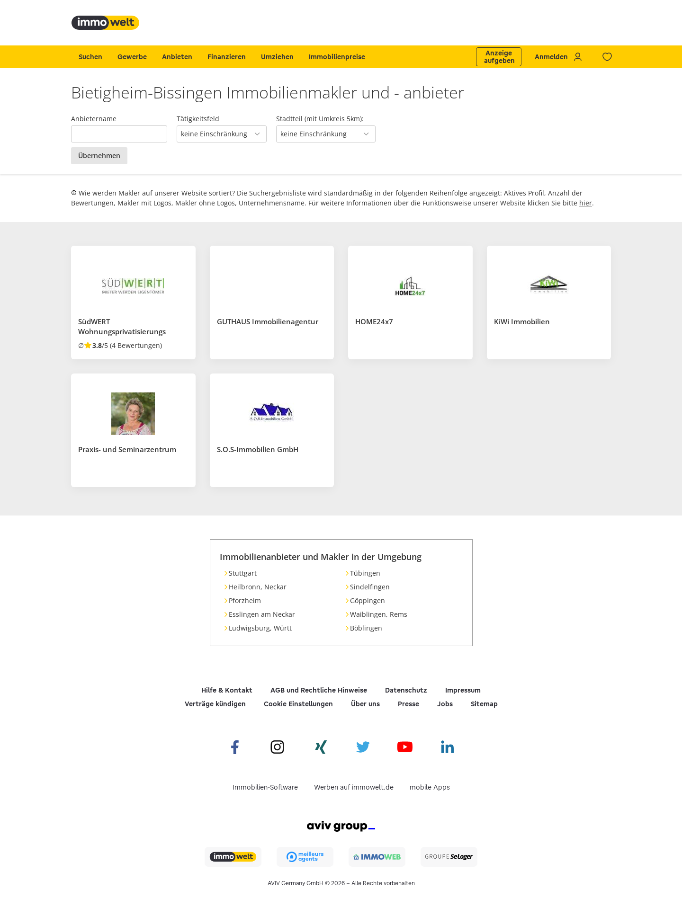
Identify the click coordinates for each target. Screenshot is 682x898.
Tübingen (365, 573)
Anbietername (94, 118)
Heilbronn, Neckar (258, 586)
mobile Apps (430, 787)
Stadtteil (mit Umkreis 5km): (320, 118)
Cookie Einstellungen (298, 704)
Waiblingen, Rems (378, 614)
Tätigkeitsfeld (198, 118)
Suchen (90, 57)
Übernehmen (99, 155)
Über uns (365, 704)
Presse (408, 704)
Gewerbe (132, 57)
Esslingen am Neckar (262, 614)
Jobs (445, 704)
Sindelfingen (370, 586)
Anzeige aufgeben (499, 57)
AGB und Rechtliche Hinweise (318, 690)
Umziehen (277, 57)
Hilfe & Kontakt (226, 690)
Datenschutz (406, 690)
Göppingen (367, 600)
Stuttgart (243, 573)
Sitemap (484, 704)
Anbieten (177, 57)
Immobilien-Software (265, 787)
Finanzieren (226, 57)
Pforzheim (245, 600)
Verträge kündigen (215, 704)
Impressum (463, 690)
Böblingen (366, 627)
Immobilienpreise (337, 57)
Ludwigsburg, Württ (260, 627)
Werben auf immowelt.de (354, 787)
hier (585, 202)
